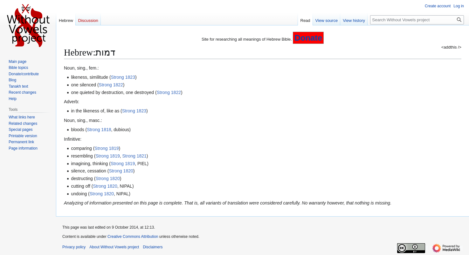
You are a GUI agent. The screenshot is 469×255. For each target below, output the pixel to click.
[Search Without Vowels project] (417, 19)
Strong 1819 (106, 148)
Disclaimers (152, 247)
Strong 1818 (99, 129)
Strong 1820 (121, 170)
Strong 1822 (111, 84)
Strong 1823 (123, 77)
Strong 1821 (134, 155)
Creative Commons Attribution (132, 236)
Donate (308, 37)
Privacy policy (74, 247)
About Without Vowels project (114, 247)
